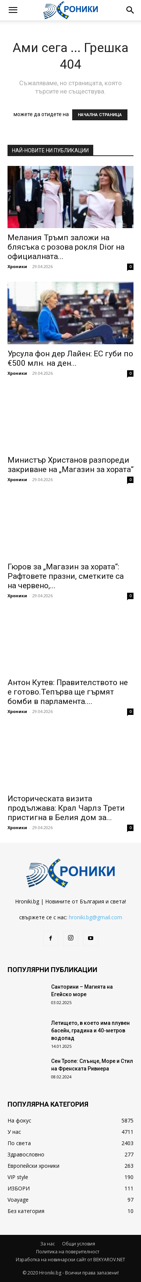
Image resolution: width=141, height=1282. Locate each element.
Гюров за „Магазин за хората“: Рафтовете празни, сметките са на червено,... (66, 576)
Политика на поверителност (67, 1251)
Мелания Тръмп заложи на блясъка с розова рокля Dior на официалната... (66, 247)
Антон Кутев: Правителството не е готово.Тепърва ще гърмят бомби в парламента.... (68, 692)
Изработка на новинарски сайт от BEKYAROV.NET (70, 1259)
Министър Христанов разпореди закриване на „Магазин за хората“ (70, 464)
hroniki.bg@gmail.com (95, 917)
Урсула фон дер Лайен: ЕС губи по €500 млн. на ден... (70, 358)
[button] (13, 10)
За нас (47, 1244)
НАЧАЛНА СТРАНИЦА (100, 114)
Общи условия (78, 1244)
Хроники (17, 266)
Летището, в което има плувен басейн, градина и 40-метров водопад (90, 1030)
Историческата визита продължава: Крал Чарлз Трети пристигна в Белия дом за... (66, 808)
